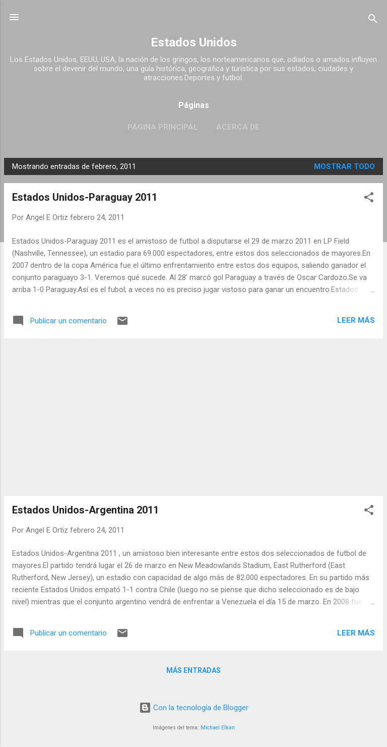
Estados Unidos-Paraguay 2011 (84, 197)
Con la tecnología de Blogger (193, 707)
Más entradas (193, 670)
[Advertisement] (193, 417)
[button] (369, 199)
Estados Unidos (194, 42)
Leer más (356, 320)
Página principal (162, 127)
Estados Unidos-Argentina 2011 (85, 510)
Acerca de (238, 127)
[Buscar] (373, 20)
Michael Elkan (218, 727)
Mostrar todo (344, 166)
